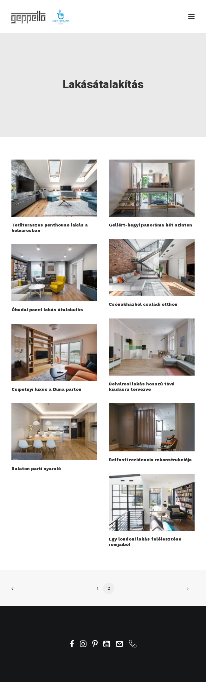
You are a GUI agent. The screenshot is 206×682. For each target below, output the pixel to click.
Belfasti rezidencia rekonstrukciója (150, 459)
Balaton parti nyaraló (36, 468)
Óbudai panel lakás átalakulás (47, 309)
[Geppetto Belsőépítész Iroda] (40, 16)
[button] (191, 16)
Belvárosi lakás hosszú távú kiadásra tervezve (142, 386)
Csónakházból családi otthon (143, 304)
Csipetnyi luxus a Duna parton (46, 389)
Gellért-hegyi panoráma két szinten (150, 224)
